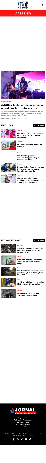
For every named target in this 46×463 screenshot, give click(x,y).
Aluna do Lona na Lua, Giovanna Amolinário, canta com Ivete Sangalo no (30, 135)
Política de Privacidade (23, 420)
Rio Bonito (20, 245)
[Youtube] (25, 439)
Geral (18, 267)
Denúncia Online (23, 424)
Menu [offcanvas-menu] (2, 5)
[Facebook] (13, 439)
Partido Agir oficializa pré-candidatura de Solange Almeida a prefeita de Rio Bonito (30, 180)
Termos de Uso (23, 422)
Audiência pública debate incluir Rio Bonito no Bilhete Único (30, 283)
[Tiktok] (29, 439)
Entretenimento (6, 101)
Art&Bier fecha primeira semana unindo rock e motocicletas (22, 106)
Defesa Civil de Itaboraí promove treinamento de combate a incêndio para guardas (30, 169)
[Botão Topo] (33, 439)
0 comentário (23, 119)
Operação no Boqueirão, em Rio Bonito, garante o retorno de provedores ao (30, 250)
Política (19, 175)
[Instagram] (17, 439)
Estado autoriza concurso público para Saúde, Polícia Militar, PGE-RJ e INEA (31, 273)
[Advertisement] (23, 44)
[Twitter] (21, 439)
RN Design (29, 435)
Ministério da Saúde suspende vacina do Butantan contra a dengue (29, 262)
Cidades (19, 130)
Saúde (19, 256)
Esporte (19, 290)
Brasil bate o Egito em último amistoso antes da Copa (29, 294)
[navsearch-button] (43, 5)
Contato (23, 426)
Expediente (23, 418)
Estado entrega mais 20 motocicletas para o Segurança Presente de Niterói (30, 158)
